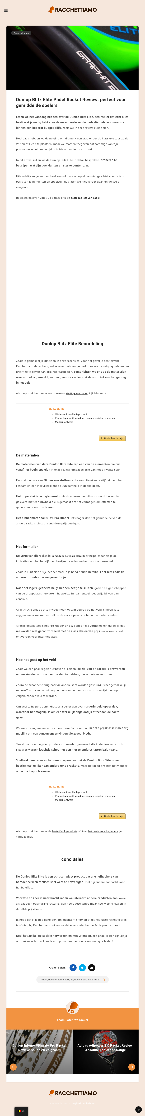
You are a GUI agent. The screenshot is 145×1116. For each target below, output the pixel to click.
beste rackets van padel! (87, 197)
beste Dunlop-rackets (66, 834)
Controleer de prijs (113, 439)
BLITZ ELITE (56, 409)
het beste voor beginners (108, 834)
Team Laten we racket (72, 1023)
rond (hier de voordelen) (68, 557)
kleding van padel (78, 393)
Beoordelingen (21, 33)
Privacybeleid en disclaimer (82, 1106)
